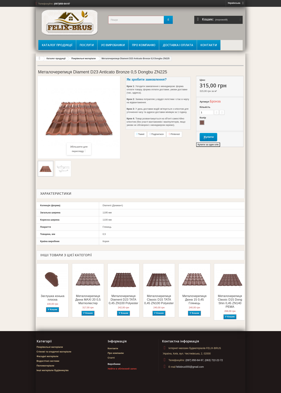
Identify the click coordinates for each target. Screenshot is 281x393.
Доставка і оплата (178, 45)
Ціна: (203, 80)
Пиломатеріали (45, 365)
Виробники (114, 364)
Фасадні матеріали (47, 356)
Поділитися (157, 134)
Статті (111, 357)
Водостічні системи (48, 361)
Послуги (87, 45)
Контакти (209, 45)
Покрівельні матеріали (83, 58)
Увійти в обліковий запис (122, 368)
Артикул (204, 101)
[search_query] (140, 20)
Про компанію (143, 45)
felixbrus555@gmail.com (190, 366)
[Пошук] (168, 20)
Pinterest (174, 134)
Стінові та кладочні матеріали (54, 351)
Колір (203, 117)
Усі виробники (113, 45)
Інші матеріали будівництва (52, 370)
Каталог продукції (57, 45)
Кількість (205, 107)
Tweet (140, 134)
